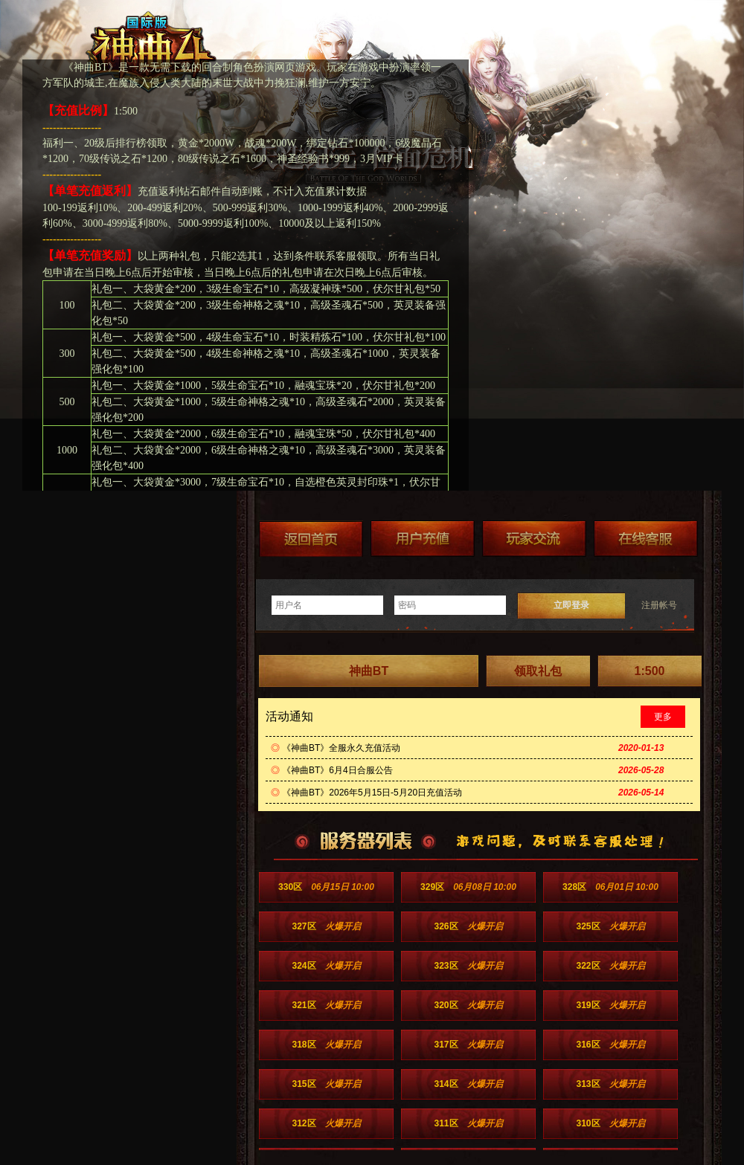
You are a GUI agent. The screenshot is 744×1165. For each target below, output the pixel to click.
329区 (468, 887)
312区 (326, 1123)
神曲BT (368, 671)
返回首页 (311, 538)
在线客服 (646, 538)
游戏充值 (423, 538)
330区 (326, 887)
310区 (610, 1123)
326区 (468, 926)
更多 (663, 716)
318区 (326, 1044)
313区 (610, 1084)
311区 (468, 1123)
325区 (610, 926)
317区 (468, 1044)
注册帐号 (659, 605)
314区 (468, 1084)
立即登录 (571, 605)
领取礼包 (538, 671)
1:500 (650, 671)
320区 (468, 1005)
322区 (610, 966)
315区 (326, 1084)
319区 (610, 1005)
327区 (326, 926)
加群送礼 (534, 538)
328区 (610, 887)
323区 (468, 966)
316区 (610, 1044)
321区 (326, 1005)
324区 (326, 966)
